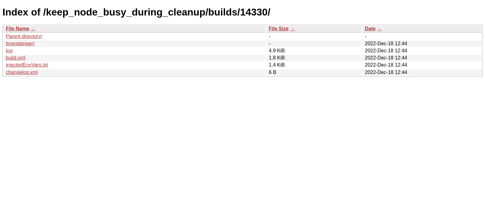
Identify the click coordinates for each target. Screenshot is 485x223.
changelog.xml (22, 72)
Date (370, 28)
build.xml (15, 57)
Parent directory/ (24, 36)
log (9, 50)
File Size (279, 28)
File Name (17, 28)
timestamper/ (20, 43)
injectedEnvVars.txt (27, 65)
